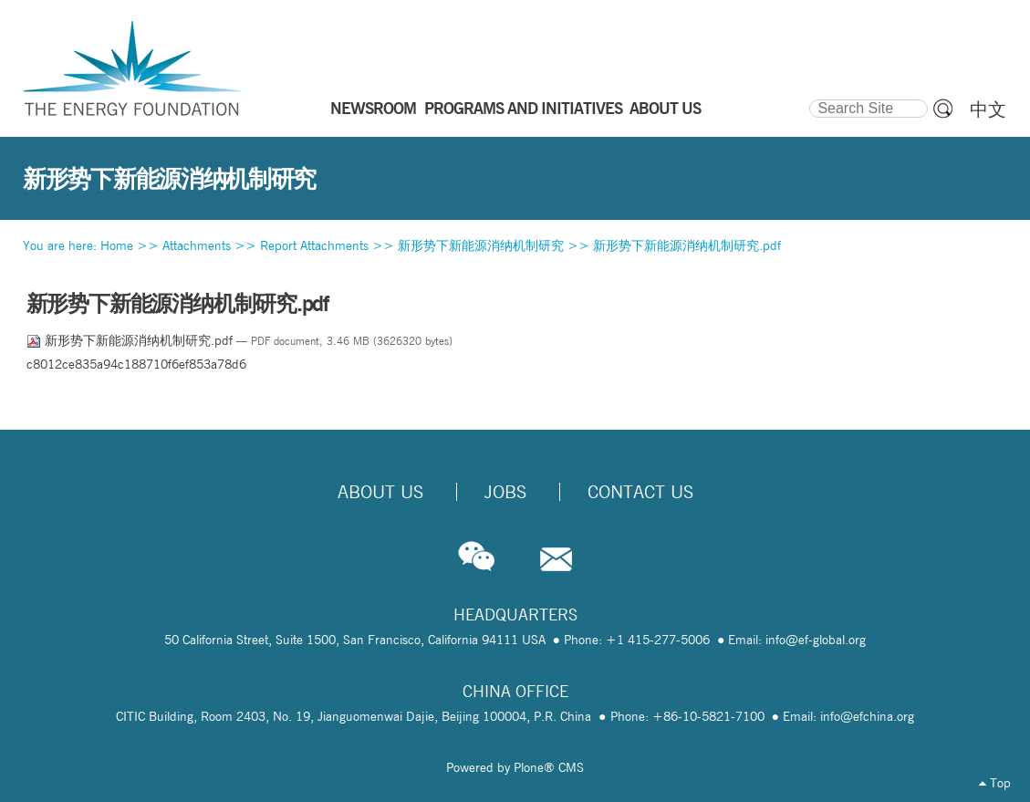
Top (995, 783)
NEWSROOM (373, 108)
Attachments (196, 245)
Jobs (505, 492)
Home (116, 245)
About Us (380, 492)
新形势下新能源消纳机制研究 (481, 245)
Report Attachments (314, 245)
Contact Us (640, 492)
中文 (988, 109)
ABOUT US (665, 108)
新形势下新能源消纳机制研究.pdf (687, 245)
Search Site (808, 97)
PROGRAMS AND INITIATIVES (523, 108)
